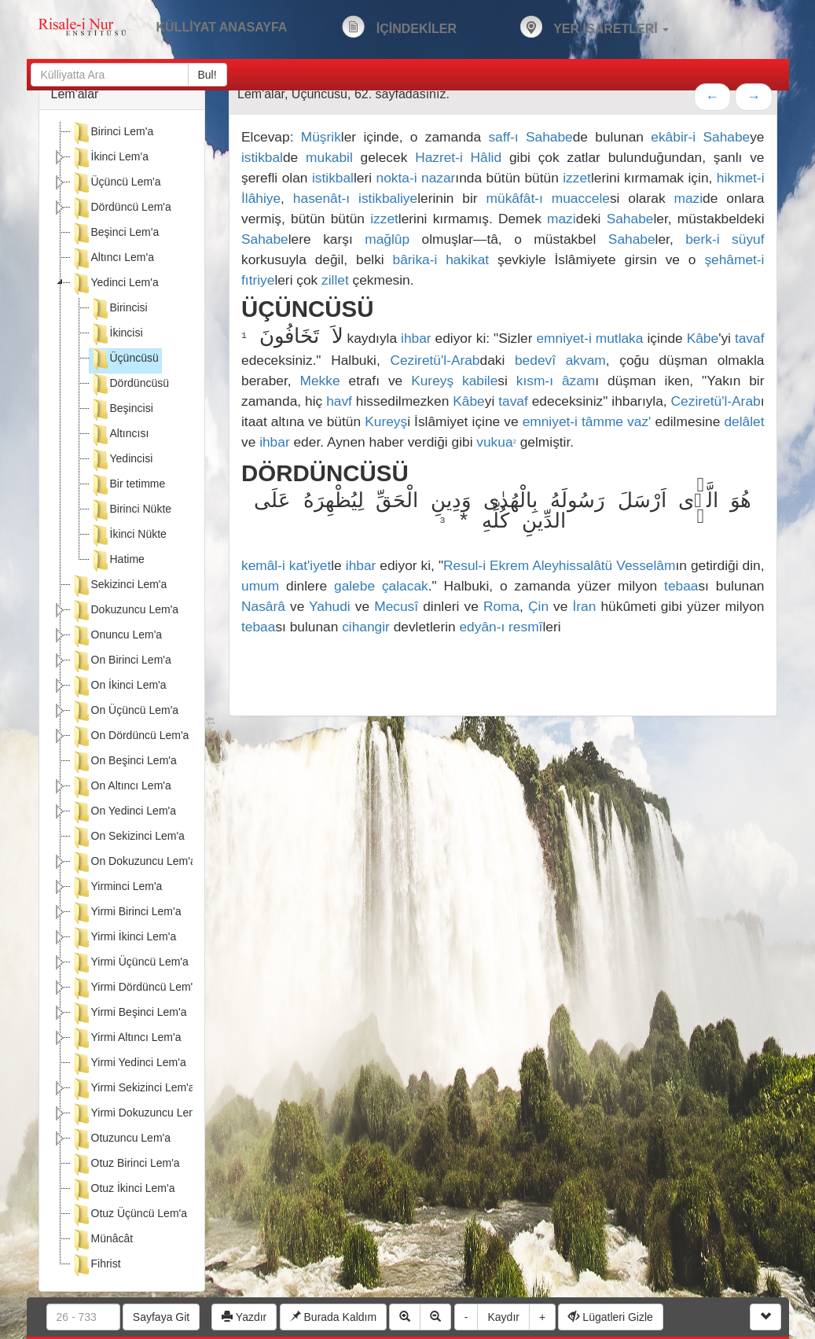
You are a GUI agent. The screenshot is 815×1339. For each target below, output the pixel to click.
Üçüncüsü (124, 359)
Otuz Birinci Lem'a (125, 1164)
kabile (479, 380)
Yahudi (330, 606)
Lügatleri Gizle (610, 1317)
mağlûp (387, 239)
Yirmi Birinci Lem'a (126, 913)
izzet (577, 178)
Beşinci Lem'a (115, 234)
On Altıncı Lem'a (121, 787)
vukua (496, 442)
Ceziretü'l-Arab (434, 360)
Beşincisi (121, 410)
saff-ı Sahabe (530, 137)
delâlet (744, 421)
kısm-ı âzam (555, 380)
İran (585, 606)
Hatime (117, 561)
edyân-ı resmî (500, 627)
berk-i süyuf (724, 239)
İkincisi (116, 334)
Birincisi (119, 309)
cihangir (366, 627)
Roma (501, 606)
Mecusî (396, 606)
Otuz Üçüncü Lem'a (129, 1215)
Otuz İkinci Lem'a (123, 1190)
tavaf (750, 338)
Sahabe (630, 218)
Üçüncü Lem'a (116, 183)
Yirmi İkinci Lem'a (124, 938)
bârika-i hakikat (441, 259)
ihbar (416, 338)
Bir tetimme (128, 485)
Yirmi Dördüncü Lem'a (135, 988)
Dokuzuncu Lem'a (125, 611)
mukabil (329, 157)
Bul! (207, 74)
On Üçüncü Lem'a (125, 712)
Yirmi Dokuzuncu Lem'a (139, 1114)
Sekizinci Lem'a (119, 586)
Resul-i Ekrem (486, 565)
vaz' (639, 421)
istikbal (262, 157)
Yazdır (244, 1317)
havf (339, 401)
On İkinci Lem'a (119, 686)
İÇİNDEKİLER (399, 27)
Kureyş (432, 380)
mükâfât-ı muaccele (548, 198)
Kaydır (503, 1317)
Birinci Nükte (131, 510)
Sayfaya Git (161, 1317)
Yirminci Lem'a (117, 888)
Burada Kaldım (333, 1317)
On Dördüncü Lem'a (130, 737)
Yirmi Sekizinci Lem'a (133, 1089)
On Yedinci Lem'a (124, 812)
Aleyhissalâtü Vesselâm (603, 565)
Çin (538, 606)
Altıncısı (119, 435)
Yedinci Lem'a (115, 284)
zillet (335, 280)
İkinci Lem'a (110, 158)
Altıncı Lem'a (113, 259)
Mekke (320, 380)
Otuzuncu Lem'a (121, 1139)
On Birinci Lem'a (121, 661)
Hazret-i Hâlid (458, 157)
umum (260, 586)
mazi (688, 198)
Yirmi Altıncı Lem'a (126, 1039)
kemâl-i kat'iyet (286, 565)
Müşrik (321, 137)
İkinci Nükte (128, 535)
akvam (586, 360)
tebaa (681, 586)
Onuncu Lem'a (117, 636)
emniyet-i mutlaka (589, 338)
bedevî (535, 360)
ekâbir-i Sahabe (700, 137)
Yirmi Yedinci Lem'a (128, 1064)
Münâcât (102, 1240)
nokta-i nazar (416, 178)
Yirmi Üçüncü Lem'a (130, 963)
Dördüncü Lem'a (121, 208)
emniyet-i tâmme (573, 421)
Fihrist (96, 1265)
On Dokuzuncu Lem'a (133, 863)
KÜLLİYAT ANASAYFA (222, 27)
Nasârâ (263, 606)
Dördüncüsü (130, 384)
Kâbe (702, 338)
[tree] (122, 700)
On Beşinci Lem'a (124, 762)
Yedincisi (121, 460)
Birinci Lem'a (112, 133)
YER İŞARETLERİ (594, 27)
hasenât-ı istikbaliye (355, 198)
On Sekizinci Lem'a (128, 837)
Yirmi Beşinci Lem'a (129, 1013)
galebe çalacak (381, 586)
